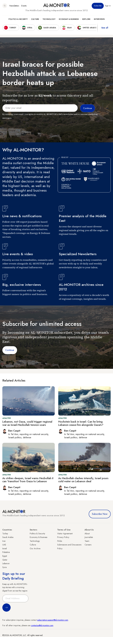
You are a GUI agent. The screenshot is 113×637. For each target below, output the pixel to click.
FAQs (59, 541)
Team (87, 541)
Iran (4, 541)
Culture (35, 19)
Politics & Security (18, 19)
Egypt (4, 555)
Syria (4, 567)
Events (23, 5)
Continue (9, 350)
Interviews (99, 19)
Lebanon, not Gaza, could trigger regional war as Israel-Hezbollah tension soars (27, 423)
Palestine (6, 552)
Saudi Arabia (7, 537)
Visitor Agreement (65, 533)
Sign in (108, 5)
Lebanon (6, 563)
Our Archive (35, 548)
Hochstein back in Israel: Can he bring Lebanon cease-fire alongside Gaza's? (80, 423)
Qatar (4, 559)
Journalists (89, 537)
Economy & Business (69, 19)
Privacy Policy (63, 537)
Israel (4, 548)
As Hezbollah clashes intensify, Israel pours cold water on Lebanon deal (83, 479)
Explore (86, 19)
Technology (49, 19)
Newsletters (14, 5)
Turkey (5, 533)
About (87, 533)
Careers (88, 544)
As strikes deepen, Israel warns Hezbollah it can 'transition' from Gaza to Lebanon (27, 479)
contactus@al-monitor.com (42, 625)
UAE (4, 544)
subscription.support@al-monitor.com (52, 620)
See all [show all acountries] (104, 27)
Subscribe (98, 5)
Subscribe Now (99, 514)
